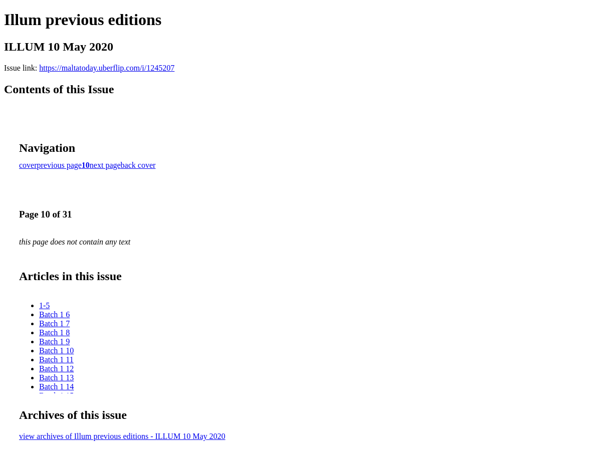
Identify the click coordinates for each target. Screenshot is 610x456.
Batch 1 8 (54, 332)
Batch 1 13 (56, 377)
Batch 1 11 (56, 359)
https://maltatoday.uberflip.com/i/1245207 (106, 68)
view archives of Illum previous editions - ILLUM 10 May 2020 (122, 436)
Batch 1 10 (56, 350)
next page (105, 165)
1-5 (44, 305)
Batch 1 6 (54, 314)
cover (28, 165)
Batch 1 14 (56, 386)
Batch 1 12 (56, 368)
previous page (59, 165)
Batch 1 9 (54, 341)
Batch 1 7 (54, 323)
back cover (138, 165)
